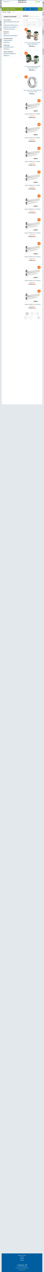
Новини (22, 1257)
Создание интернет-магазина (22, 1268)
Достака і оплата (22, 1255)
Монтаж (22, 1260)
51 (38, 318)
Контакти (22, 1258)
